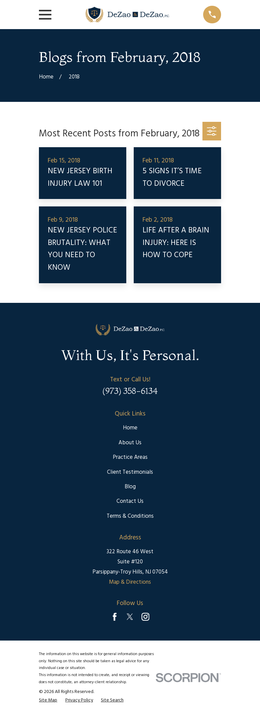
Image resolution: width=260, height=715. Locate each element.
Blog (130, 486)
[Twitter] (130, 617)
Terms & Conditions (130, 516)
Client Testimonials (130, 472)
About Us (130, 442)
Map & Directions (130, 582)
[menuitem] (48, 700)
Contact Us (130, 501)
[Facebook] (114, 617)
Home (130, 427)
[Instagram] (145, 617)
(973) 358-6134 (130, 391)
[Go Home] (46, 77)
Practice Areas (130, 457)
